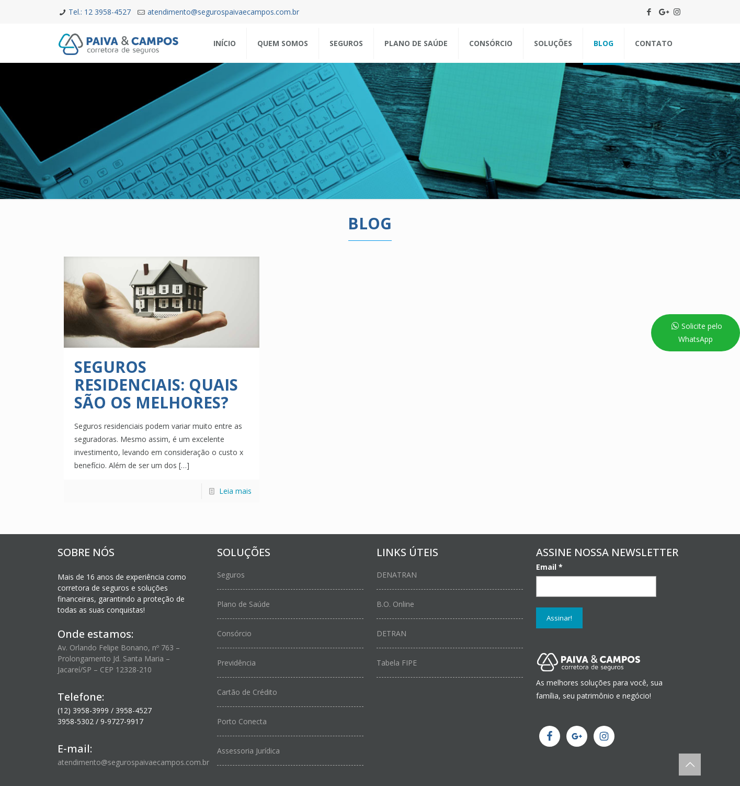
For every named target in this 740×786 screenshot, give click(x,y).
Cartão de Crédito (247, 692)
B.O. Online (395, 604)
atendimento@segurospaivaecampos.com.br (223, 12)
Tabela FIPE (397, 663)
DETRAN (391, 633)
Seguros (231, 575)
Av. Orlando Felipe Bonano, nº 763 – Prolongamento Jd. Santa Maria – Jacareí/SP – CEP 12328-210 (119, 658)
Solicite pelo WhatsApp (700, 332)
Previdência (236, 663)
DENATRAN (397, 575)
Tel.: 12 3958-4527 (100, 12)
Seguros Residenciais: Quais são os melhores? (156, 384)
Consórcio (234, 633)
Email (549, 567)
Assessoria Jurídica (248, 751)
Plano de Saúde (243, 604)
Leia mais (235, 491)
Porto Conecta (242, 721)
